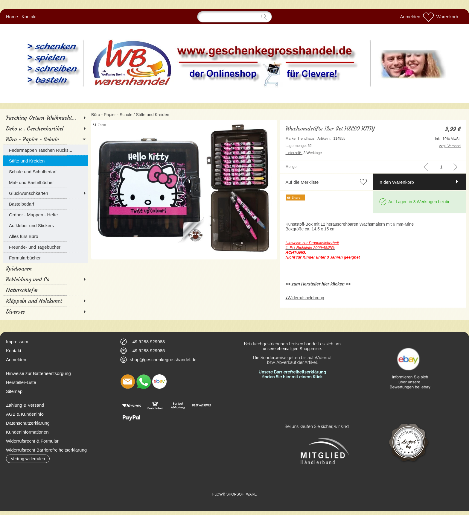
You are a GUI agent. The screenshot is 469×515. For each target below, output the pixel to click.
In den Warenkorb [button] (396, 182)
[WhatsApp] (143, 381)
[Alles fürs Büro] (45, 236)
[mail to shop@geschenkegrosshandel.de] (127, 381)
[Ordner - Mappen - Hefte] (45, 214)
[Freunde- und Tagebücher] (45, 246)
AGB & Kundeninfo (25, 414)
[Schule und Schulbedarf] (45, 171)
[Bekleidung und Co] (45, 279)
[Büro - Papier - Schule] (45, 139)
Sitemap (14, 391)
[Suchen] (234, 16)
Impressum (17, 341)
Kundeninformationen (27, 432)
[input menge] (441, 167)
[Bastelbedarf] (45, 203)
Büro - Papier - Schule (112, 114)
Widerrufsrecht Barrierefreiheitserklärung (46, 449)
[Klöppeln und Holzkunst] (45, 300)
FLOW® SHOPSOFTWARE (234, 494)
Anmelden (410, 16)
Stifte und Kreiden (152, 114)
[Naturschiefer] (45, 290)
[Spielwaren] (45, 268)
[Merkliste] (428, 17)
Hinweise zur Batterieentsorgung (38, 373)
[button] (28, 459)
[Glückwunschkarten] (45, 193)
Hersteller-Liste (21, 382)
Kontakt (29, 16)
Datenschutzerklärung (28, 423)
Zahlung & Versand (25, 405)
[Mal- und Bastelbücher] (45, 182)
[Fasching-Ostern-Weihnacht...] (45, 117)
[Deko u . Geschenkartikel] (45, 128)
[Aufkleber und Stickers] (45, 225)
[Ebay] (159, 381)
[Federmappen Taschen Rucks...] (45, 150)
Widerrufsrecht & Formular (32, 440)
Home (12, 16)
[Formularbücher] (45, 257)
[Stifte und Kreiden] (45, 160)
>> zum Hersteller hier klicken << (318, 284)
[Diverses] (45, 311)
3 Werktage (304, 153)
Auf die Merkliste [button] (302, 182)
